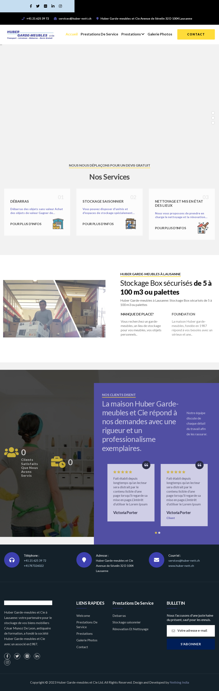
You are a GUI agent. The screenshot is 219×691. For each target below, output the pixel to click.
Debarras (119, 615)
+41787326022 (34, 565)
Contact (82, 647)
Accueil (72, 34)
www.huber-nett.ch (181, 565)
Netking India (179, 682)
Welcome (83, 615)
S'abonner (191, 644)
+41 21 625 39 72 (35, 560)
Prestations (132, 34)
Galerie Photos (160, 34)
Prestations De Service (99, 34)
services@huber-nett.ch (184, 560)
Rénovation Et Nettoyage (130, 629)
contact (196, 34)
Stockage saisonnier (126, 622)
